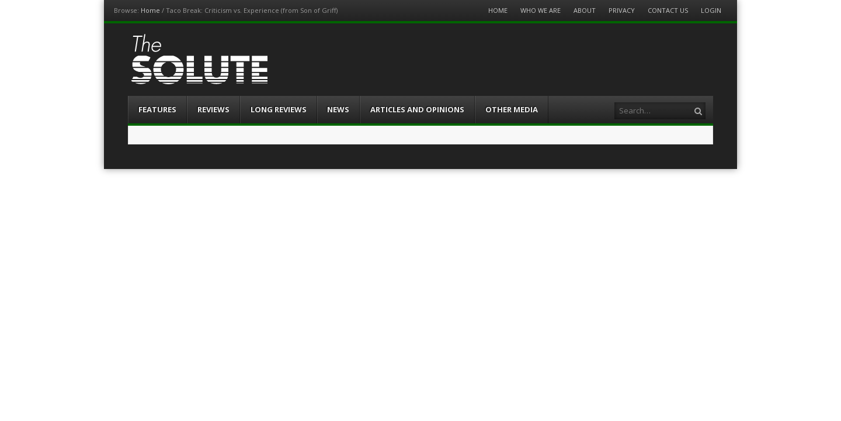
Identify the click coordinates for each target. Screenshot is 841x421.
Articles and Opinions (417, 109)
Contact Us (668, 10)
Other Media (511, 109)
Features (157, 109)
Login (711, 10)
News (338, 109)
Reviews (213, 109)
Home (150, 10)
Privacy (622, 10)
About (585, 10)
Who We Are (540, 10)
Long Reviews (279, 109)
